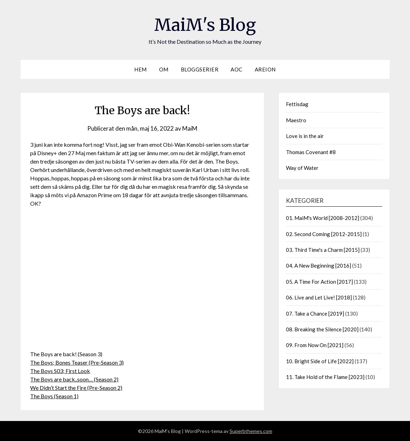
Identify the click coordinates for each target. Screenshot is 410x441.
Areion (265, 69)
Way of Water (302, 168)
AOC (236, 69)
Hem (140, 69)
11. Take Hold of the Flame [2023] (325, 377)
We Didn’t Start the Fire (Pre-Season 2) (76, 387)
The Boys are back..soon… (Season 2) (74, 379)
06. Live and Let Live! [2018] (319, 297)
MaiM (189, 128)
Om (164, 69)
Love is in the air (305, 136)
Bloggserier (200, 69)
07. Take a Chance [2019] (315, 313)
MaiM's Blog (205, 24)
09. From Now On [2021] (314, 345)
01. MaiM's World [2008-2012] (322, 218)
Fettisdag (297, 104)
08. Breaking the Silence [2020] (322, 329)
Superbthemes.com (251, 431)
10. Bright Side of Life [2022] (320, 361)
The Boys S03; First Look (60, 370)
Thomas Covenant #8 (311, 152)
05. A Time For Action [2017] (319, 281)
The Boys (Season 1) (54, 396)
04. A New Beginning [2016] (318, 265)
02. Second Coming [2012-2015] (324, 234)
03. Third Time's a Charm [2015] (323, 250)
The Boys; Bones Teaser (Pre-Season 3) (77, 362)
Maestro (296, 120)
